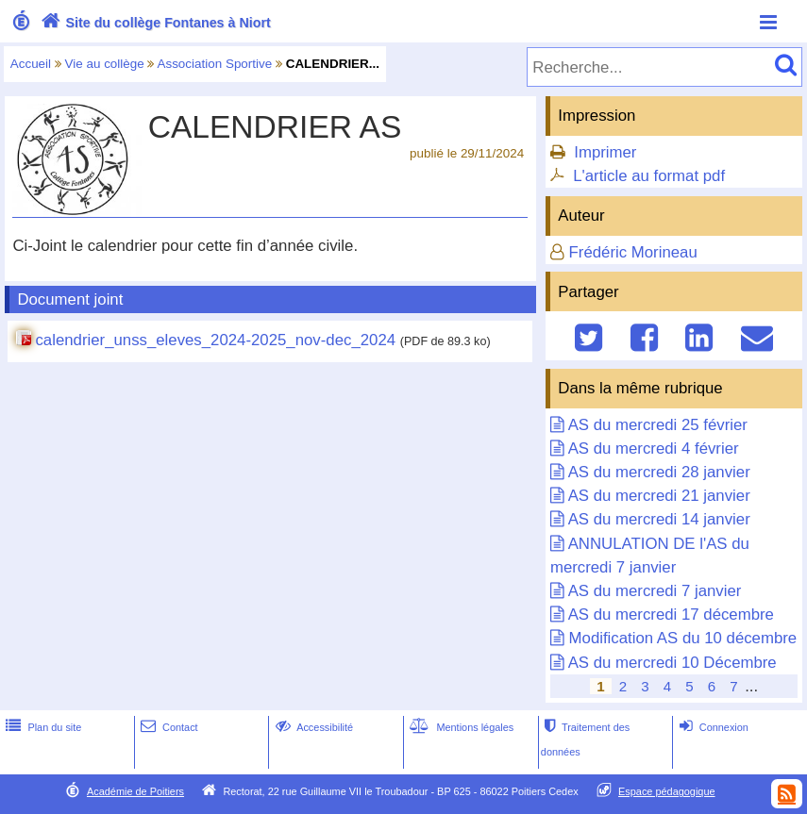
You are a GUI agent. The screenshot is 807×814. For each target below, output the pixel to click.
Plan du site (41, 727)
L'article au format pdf (649, 176)
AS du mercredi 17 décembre (671, 614)
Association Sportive (214, 64)
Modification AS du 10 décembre (683, 638)
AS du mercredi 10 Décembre (672, 663)
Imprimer (605, 152)
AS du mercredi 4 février (653, 448)
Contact (167, 727)
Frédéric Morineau (633, 252)
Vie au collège (104, 64)
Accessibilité (313, 727)
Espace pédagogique (666, 791)
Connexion (712, 727)
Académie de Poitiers (135, 791)
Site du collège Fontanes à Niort (154, 22)
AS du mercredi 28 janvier (659, 472)
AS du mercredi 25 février (658, 425)
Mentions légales (459, 727)
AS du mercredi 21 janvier (659, 496)
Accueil (30, 64)
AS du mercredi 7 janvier (655, 591)
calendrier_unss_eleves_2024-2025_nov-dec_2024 (215, 340)
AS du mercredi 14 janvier (659, 519)
